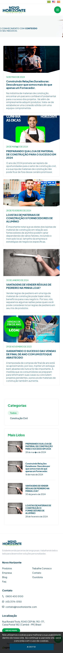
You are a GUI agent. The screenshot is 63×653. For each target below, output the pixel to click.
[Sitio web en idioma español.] (58, 1)
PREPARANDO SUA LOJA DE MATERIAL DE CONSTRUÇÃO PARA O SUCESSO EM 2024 (31, 154)
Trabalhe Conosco (42, 568)
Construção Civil (19, 418)
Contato (36, 572)
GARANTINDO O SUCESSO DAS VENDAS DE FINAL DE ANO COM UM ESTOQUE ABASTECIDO (31, 354)
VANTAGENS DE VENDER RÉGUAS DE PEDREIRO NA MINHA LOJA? (28, 286)
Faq (4, 581)
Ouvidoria (37, 577)
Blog (4, 577)
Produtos (7, 568)
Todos (13, 412)
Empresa (7, 572)
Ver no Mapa (11, 630)
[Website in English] (53, 1)
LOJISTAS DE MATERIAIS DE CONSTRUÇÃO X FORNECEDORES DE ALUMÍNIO (29, 218)
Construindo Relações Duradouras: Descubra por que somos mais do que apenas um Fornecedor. (29, 84)
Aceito (31, 647)
